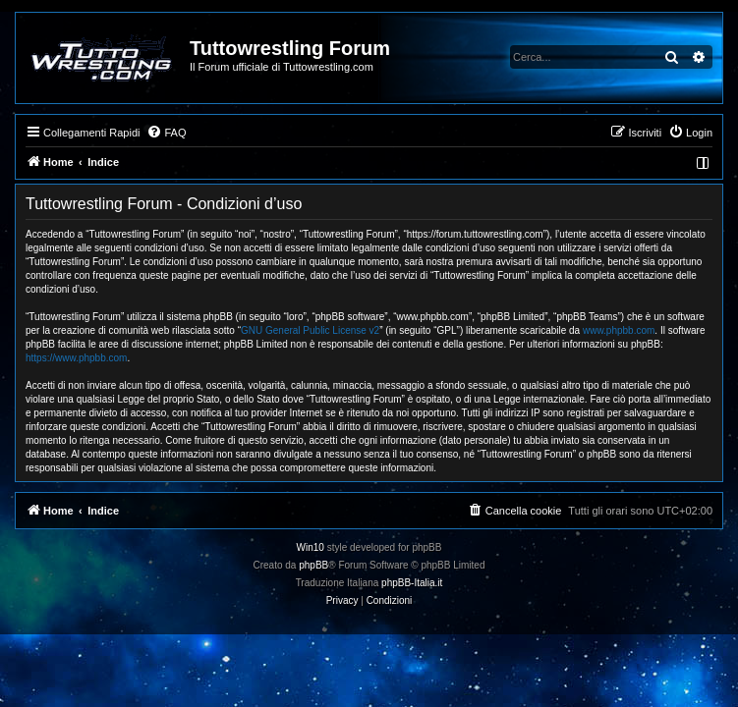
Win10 (310, 547)
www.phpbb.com (618, 330)
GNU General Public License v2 (310, 330)
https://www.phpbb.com (76, 358)
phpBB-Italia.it (411, 582)
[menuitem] (166, 132)
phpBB (313, 565)
